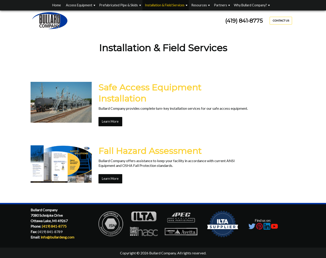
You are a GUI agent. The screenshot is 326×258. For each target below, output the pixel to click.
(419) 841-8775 (244, 20)
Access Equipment (79, 5)
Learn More (110, 121)
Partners (220, 5)
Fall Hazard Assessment (149, 151)
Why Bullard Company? (250, 5)
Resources (199, 5)
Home (56, 5)
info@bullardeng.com (57, 237)
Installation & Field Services (165, 5)
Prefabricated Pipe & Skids (118, 5)
